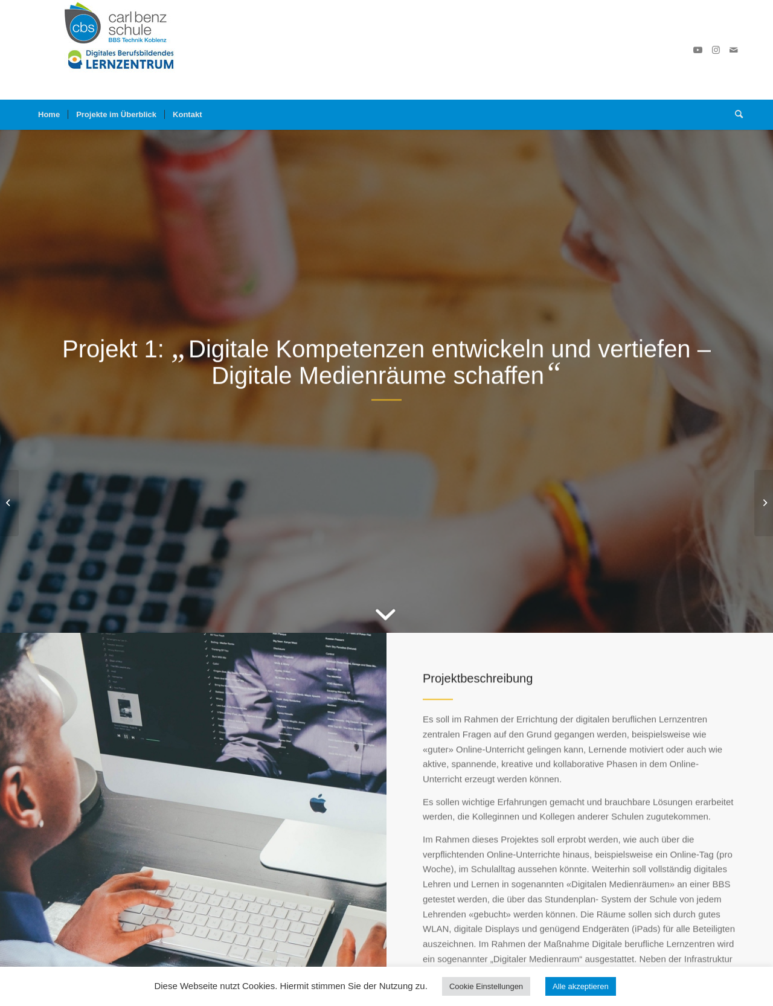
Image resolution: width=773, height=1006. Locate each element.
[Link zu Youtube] (697, 50)
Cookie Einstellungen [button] (486, 986)
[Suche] (735, 115)
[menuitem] (49, 115)
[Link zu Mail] (734, 50)
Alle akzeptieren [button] (581, 986)
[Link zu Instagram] (716, 50)
